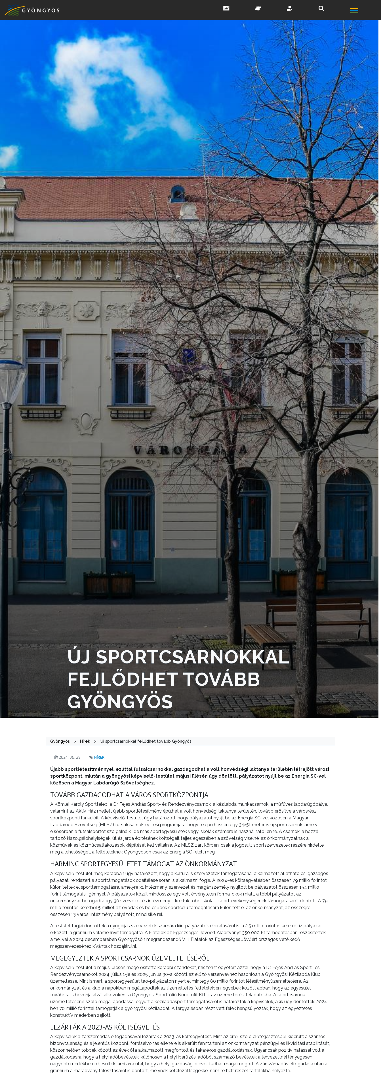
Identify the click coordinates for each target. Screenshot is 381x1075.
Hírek (99, 757)
